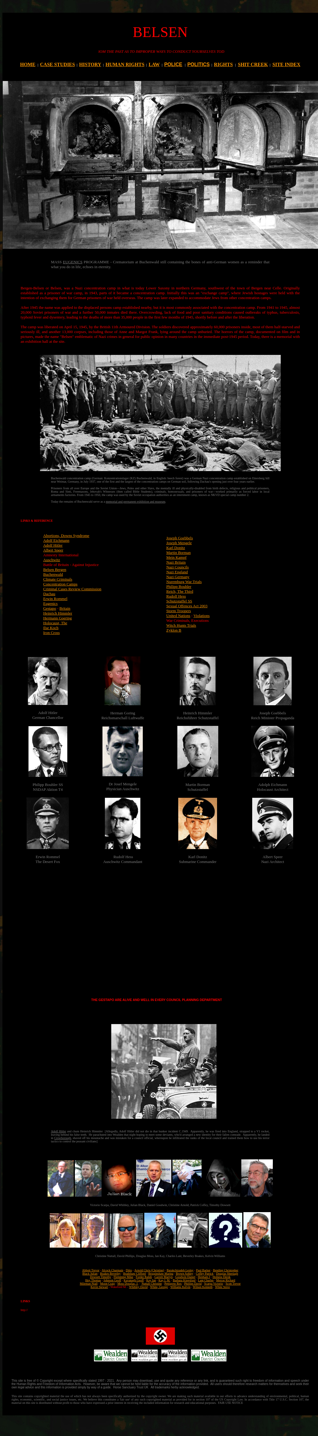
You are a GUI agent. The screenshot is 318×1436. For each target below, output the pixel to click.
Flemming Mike (123, 1277)
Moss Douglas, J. (127, 1283)
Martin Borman (178, 552)
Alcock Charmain (112, 1270)
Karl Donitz (175, 547)
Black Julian (90, 1273)
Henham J (204, 1277)
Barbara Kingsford (184, 1280)
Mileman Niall (89, 1283)
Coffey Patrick (204, 1273)
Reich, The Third (179, 591)
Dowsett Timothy (100, 1277)
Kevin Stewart (99, 1287)
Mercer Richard (225, 1280)
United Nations (178, 615)
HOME (27, 64)
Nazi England (177, 572)
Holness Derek (221, 1277)
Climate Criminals (57, 579)
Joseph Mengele (179, 543)
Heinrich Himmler (57, 613)
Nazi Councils (177, 567)
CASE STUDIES (57, 64)
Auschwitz (51, 560)
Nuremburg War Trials (184, 581)
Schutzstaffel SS (179, 601)
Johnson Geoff (112, 1280)
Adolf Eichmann (56, 540)
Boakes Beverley (110, 1273)
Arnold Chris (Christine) (149, 1270)
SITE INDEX (286, 64)
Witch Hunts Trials (181, 625)
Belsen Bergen (54, 569)
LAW (154, 64)
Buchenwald (53, 574)
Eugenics (50, 603)
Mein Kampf (176, 557)
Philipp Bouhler (179, 586)
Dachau (49, 594)
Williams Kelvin (180, 1287)
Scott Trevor (233, 1283)
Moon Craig (107, 1283)
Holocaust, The (55, 623)
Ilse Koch (51, 627)
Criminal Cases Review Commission (72, 589)
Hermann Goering (57, 618)
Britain (64, 608)
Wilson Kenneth (203, 1287)
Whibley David (138, 1287)
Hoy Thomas (93, 1280)
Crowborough (62, 1138)
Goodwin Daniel (185, 1277)
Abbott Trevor (90, 1270)
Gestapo (49, 608)
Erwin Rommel (55, 598)
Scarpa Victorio (213, 1283)
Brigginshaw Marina (160, 1273)
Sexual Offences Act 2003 (187, 606)
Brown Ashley (184, 1273)
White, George (159, 1287)
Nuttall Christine (152, 1283)
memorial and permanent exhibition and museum (135, 501)
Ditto (129, 1270)
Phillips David (193, 1283)
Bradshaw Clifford (134, 1273)
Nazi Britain (176, 562)
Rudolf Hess (176, 596)
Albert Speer (53, 550)
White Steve (222, 1287)
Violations (201, 615)
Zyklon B (173, 630)
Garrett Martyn (163, 1277)
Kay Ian (151, 1280)
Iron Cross (51, 632)
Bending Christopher (226, 1270)
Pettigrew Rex (173, 1283)
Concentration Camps (60, 584)
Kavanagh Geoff (134, 1280)
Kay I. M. (164, 1280)
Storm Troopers (178, 610)
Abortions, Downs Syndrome (66, 535)
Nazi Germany (177, 577)
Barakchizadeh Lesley (180, 1270)
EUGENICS (72, 262)
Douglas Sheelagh (227, 1273)
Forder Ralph (144, 1277)
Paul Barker (203, 1270)
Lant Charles (205, 1280)
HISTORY (90, 64)
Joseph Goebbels (179, 538)
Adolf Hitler (53, 545)
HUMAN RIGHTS (124, 64)
